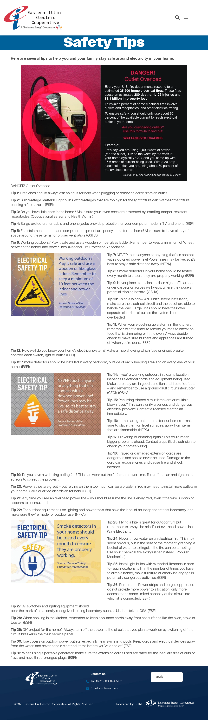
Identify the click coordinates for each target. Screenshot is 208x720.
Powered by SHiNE (129, 704)
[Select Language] (167, 677)
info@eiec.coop (109, 688)
